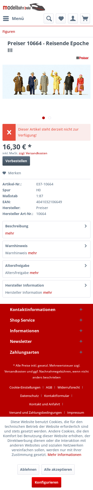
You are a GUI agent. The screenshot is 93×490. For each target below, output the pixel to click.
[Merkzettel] (61, 18)
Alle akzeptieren (58, 469)
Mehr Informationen (64, 454)
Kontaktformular (56, 395)
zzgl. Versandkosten (33, 153)
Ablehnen (28, 469)
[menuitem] (13, 18)
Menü (13, 18)
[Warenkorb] (85, 18)
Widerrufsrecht (69, 387)
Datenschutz (29, 395)
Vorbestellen (16, 160)
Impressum (75, 412)
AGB (49, 387)
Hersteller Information (24, 285)
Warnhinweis (16, 245)
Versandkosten (15, 371)
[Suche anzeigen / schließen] (49, 18)
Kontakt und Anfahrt (44, 404)
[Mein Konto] (73, 18)
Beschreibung (16, 226)
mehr (9, 233)
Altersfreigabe (17, 265)
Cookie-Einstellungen (24, 387)
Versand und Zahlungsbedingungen (35, 412)
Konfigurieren (46, 482)
